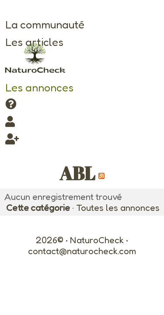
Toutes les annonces (118, 207)
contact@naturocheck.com (82, 250)
